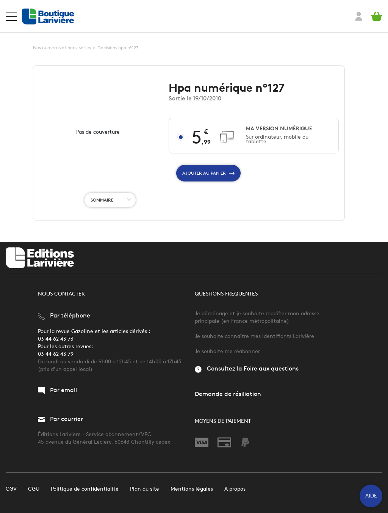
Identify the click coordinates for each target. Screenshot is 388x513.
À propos (235, 489)
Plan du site (144, 489)
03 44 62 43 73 (56, 339)
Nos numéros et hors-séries (62, 47)
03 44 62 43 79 (56, 354)
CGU (33, 489)
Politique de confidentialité (85, 489)
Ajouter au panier (208, 173)
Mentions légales (192, 489)
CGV (11, 489)
